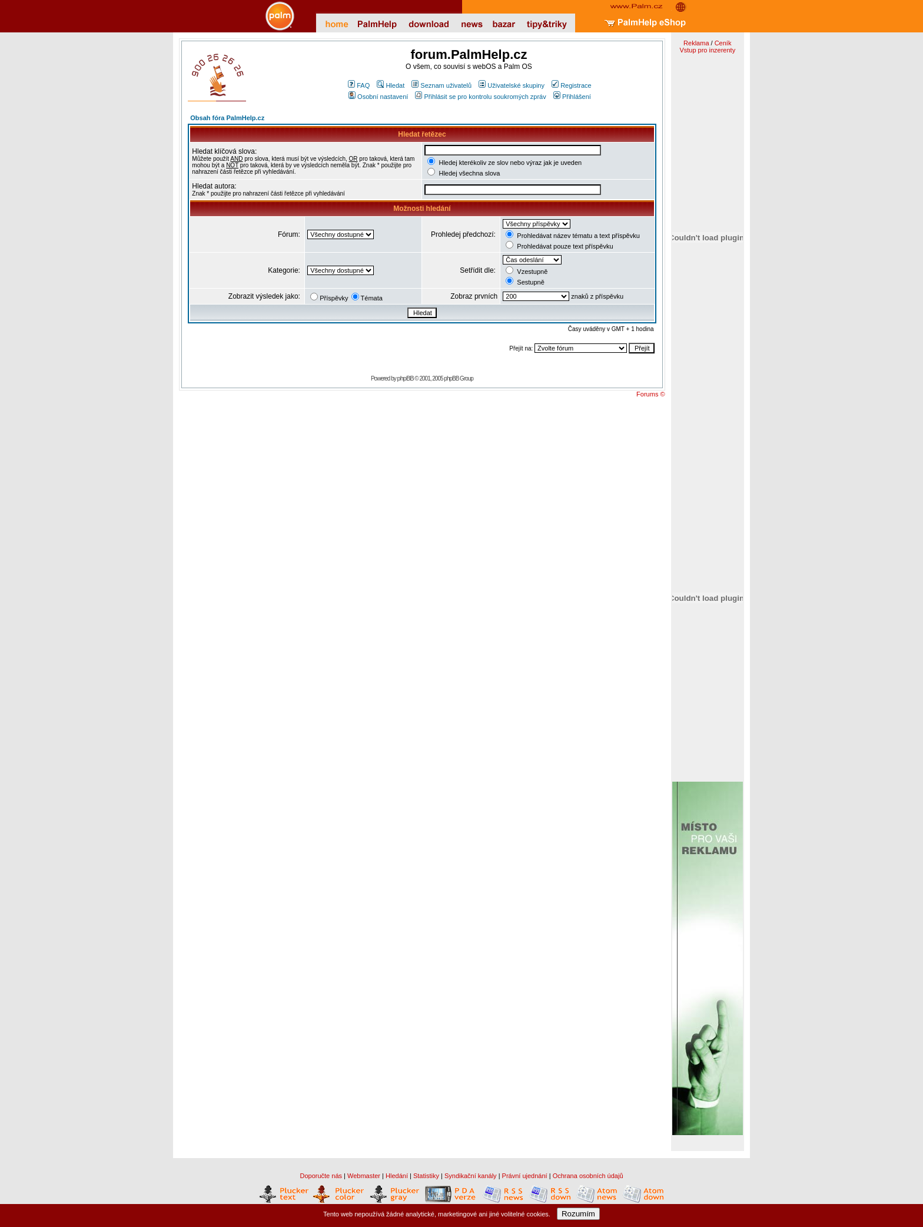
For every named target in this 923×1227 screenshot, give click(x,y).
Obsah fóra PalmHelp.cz (227, 117)
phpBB (405, 378)
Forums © (650, 394)
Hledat (390, 85)
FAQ (359, 85)
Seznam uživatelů (441, 85)
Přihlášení (572, 96)
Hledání (397, 1175)
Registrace (572, 85)
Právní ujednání (524, 1175)
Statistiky (426, 1175)
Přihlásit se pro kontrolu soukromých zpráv (480, 96)
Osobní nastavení (378, 96)
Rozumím (578, 1213)
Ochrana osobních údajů (588, 1175)
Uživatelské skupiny (511, 85)
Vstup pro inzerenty (707, 50)
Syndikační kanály (470, 1175)
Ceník (723, 43)
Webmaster (363, 1175)
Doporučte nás (321, 1175)
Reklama (696, 43)
